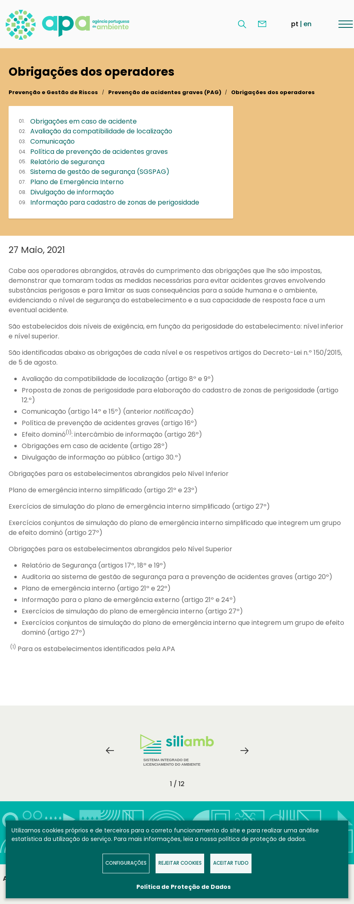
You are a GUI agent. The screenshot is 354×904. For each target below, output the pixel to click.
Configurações (126, 863)
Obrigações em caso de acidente (83, 121)
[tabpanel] (177, 750)
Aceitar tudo (231, 863)
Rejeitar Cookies (180, 863)
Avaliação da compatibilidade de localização (101, 131)
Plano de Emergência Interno (77, 182)
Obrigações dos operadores (273, 92)
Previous (110, 750)
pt (294, 24)
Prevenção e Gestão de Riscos (53, 92)
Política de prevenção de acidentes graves (99, 151)
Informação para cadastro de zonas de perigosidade (114, 202)
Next (244, 750)
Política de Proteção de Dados (183, 887)
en (307, 24)
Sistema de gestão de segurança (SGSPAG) (99, 171)
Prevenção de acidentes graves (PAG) (164, 92)
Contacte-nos (262, 24)
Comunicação (52, 141)
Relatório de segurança (67, 162)
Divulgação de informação (72, 192)
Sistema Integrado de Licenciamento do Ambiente (177, 750)
